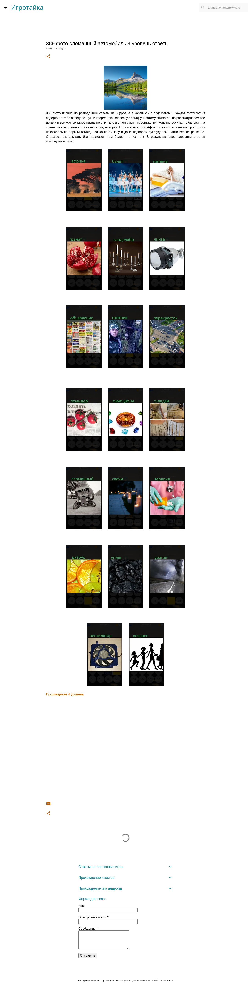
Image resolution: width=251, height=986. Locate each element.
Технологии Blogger (126, 972)
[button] (48, 56)
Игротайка (27, 7)
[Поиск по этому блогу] (227, 7)
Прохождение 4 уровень (65, 694)
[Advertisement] (125, 749)
